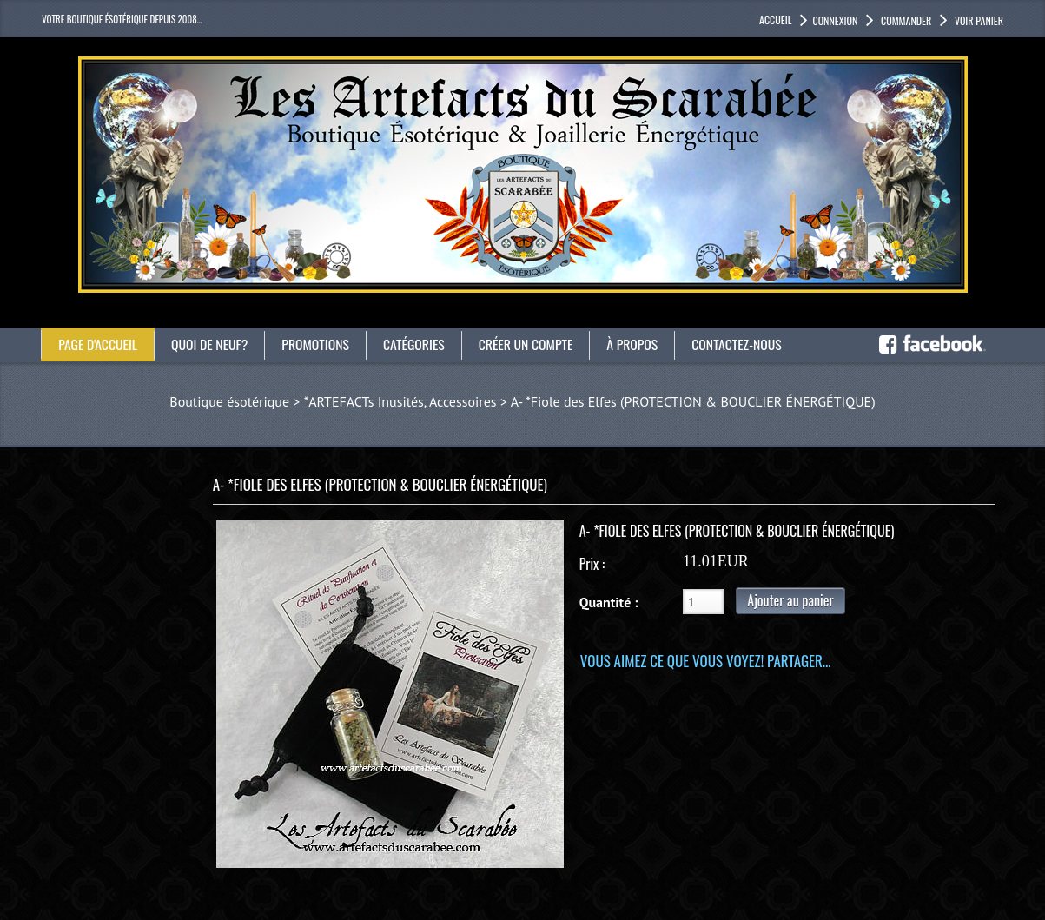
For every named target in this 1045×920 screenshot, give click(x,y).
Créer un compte (532, 344)
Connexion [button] (834, 20)
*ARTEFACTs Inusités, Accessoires (400, 401)
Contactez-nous (744, 344)
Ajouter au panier (790, 600)
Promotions (319, 344)
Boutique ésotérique (229, 401)
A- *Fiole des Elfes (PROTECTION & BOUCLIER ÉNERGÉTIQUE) (693, 401)
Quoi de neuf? (212, 344)
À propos (639, 344)
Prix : (592, 563)
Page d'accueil (98, 344)
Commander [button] (904, 20)
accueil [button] (775, 19)
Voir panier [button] (977, 20)
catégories (418, 344)
